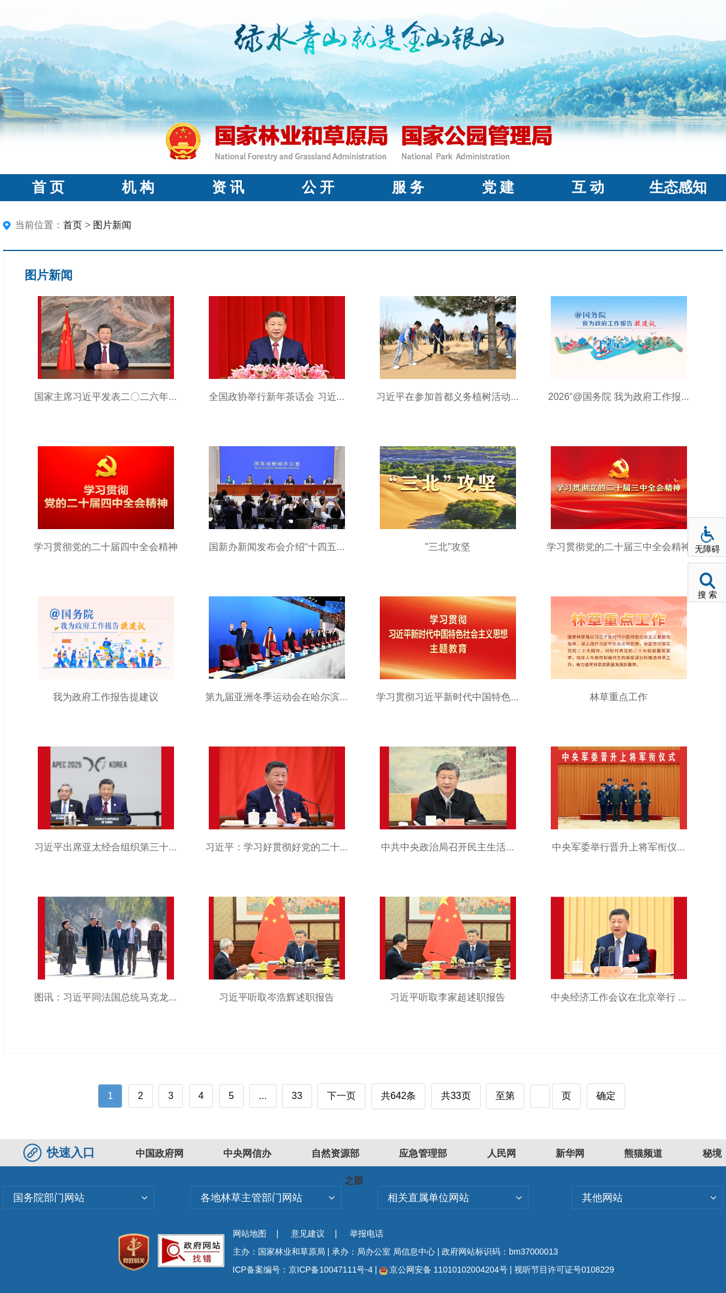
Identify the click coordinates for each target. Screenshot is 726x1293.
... (262, 1096)
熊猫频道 (643, 1153)
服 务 (408, 187)
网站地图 (249, 1233)
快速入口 (60, 1152)
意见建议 (308, 1233)
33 (297, 1096)
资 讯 (228, 187)
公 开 (318, 187)
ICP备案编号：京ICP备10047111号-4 (304, 1269)
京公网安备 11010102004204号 (443, 1269)
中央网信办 (247, 1153)
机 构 (138, 187)
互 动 (588, 187)
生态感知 (678, 187)
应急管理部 (423, 1153)
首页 (72, 225)
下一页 (341, 1096)
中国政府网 (160, 1153)
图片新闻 (112, 225)
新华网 (570, 1153)
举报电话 (366, 1233)
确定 (606, 1096)
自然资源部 (335, 1153)
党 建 (498, 187)
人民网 (501, 1153)
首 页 (48, 187)
